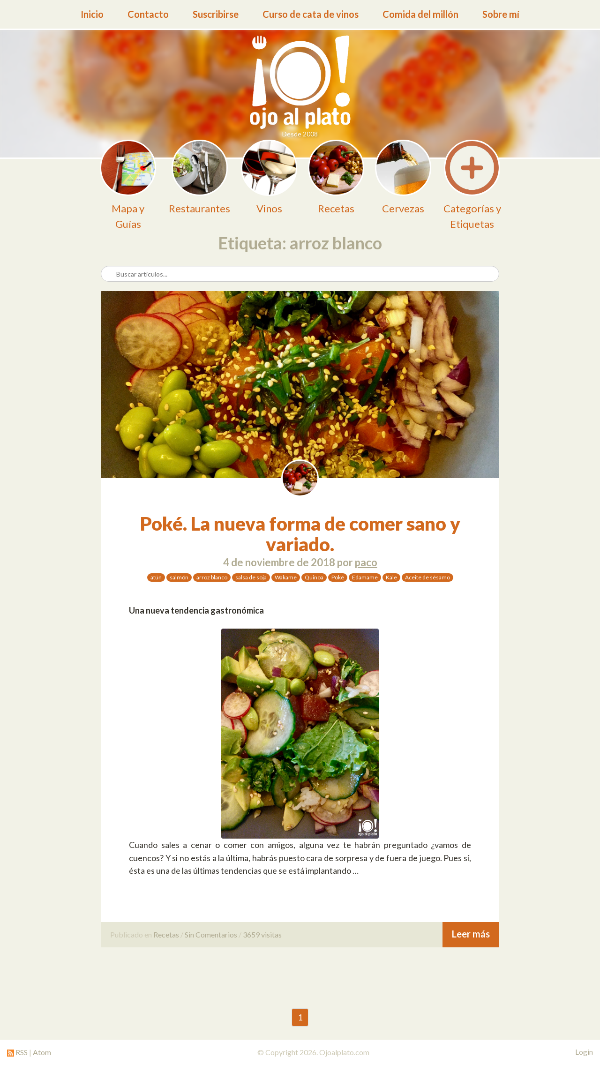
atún (156, 577)
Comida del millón (420, 14)
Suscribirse (216, 14)
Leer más (471, 933)
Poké (337, 577)
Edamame (365, 577)
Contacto (148, 14)
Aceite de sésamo (427, 577)
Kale (391, 577)
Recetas (166, 934)
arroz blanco (211, 577)
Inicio (92, 14)
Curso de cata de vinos (310, 14)
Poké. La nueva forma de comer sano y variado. (300, 533)
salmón (179, 577)
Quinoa (314, 577)
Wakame (286, 577)
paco (366, 562)
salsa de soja (251, 577)
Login (584, 1052)
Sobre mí (500, 14)
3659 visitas (262, 934)
